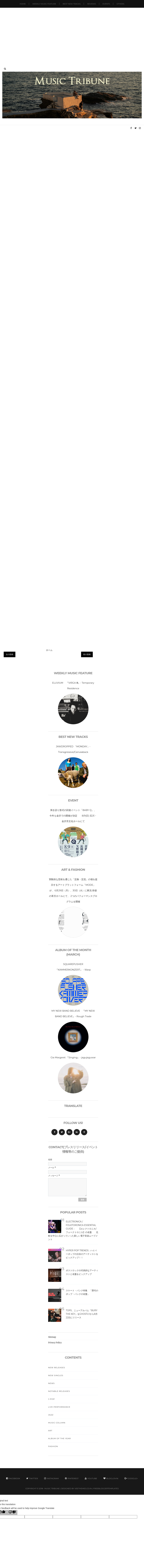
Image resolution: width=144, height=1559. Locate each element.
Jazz (50, 1415)
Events (106, 4)
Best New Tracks (72, 4)
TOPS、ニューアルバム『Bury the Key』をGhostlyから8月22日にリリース (82, 1314)
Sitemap (52, 1337)
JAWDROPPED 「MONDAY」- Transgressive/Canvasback (73, 749)
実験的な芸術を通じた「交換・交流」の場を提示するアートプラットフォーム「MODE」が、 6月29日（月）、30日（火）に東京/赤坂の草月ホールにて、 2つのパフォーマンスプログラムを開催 (73, 890)
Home (23, 4)
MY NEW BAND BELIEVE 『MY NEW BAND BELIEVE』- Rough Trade (73, 1013)
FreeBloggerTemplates (106, 1488)
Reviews (91, 4)
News (51, 1383)
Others (120, 4)
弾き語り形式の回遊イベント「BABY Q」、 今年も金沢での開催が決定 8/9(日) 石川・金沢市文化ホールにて (73, 816)
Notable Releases (59, 1391)
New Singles (55, 1375)
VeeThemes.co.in (83, 1488)
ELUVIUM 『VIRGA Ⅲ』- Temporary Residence (73, 685)
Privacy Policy (55, 1342)
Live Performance (59, 1407)
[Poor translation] (12, 1512)
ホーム (49, 650)
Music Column (56, 1423)
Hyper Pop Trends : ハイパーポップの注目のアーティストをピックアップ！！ (82, 1254)
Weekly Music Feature (44, 4)
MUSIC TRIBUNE (52, 1488)
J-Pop (51, 1399)
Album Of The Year (59, 1438)
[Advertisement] (72, 34)
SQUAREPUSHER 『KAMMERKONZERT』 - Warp (73, 967)
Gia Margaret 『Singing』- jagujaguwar (73, 1057)
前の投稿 (87, 654)
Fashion (53, 1446)
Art (50, 1430)
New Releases (56, 1367)
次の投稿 (9, 654)
